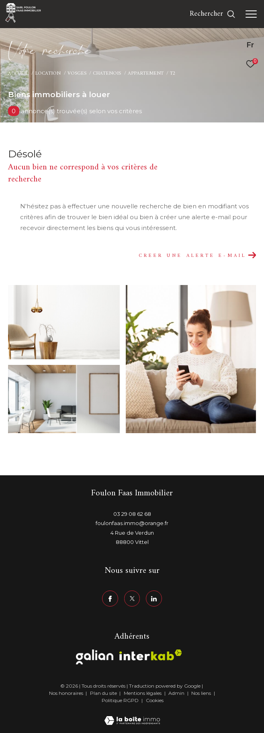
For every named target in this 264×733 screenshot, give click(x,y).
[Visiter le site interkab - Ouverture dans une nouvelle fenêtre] (150, 655)
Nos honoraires (66, 693)
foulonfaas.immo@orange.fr (132, 523)
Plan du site (104, 693)
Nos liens (201, 693)
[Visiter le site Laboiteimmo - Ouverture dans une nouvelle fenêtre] (132, 715)
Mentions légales (143, 693)
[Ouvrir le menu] (251, 14)
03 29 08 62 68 (132, 514)
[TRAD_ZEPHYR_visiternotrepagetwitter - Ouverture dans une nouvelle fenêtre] (132, 598)
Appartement (146, 73)
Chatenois (107, 73)
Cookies (155, 700)
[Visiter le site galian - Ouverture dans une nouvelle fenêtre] (94, 657)
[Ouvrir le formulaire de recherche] (212, 14)
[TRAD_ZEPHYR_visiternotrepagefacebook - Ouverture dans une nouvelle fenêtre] (110, 598)
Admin (177, 693)
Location (48, 73)
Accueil (18, 73)
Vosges (77, 73)
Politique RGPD (120, 700)
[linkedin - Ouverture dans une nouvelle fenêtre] (154, 598)
